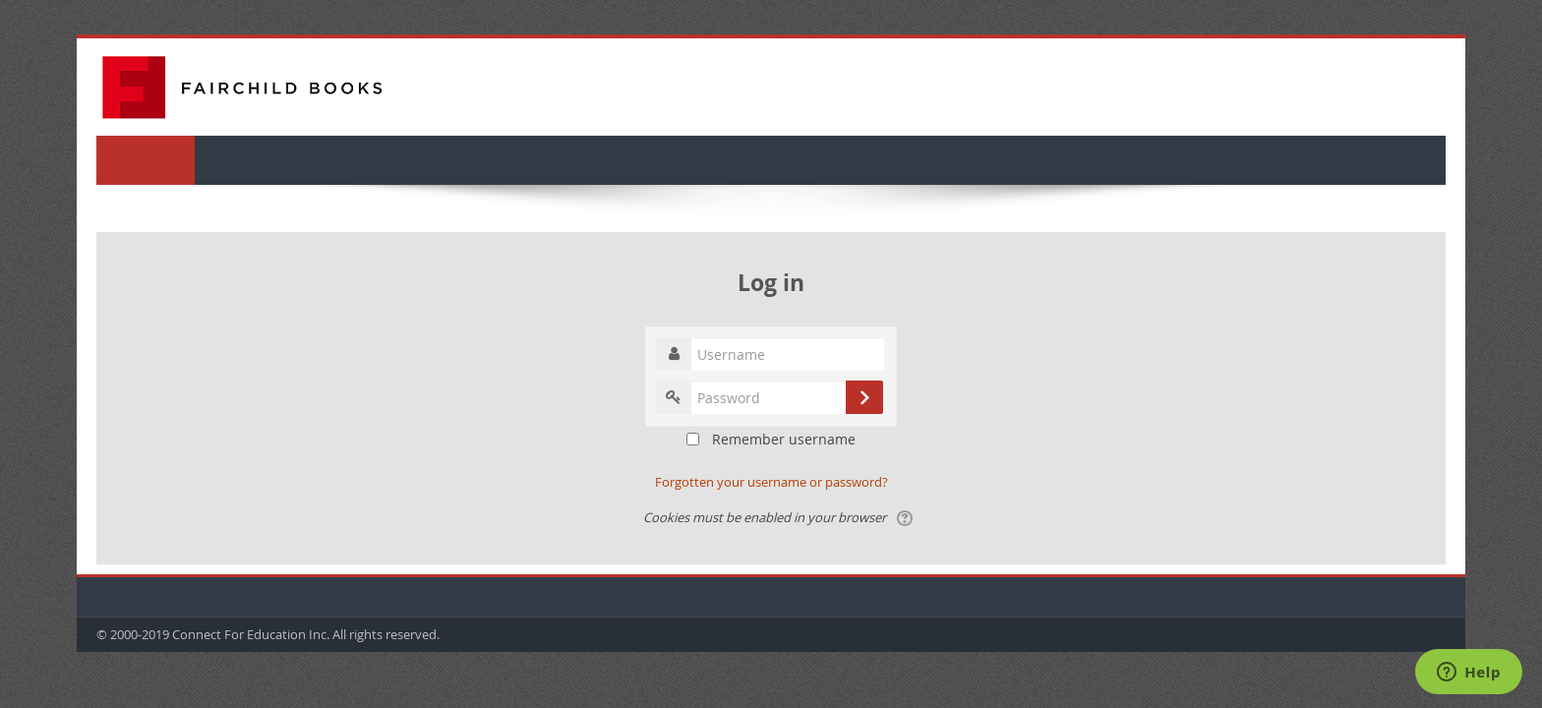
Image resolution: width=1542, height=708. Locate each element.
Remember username (784, 439)
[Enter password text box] (770, 397)
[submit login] (864, 397)
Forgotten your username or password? (771, 482)
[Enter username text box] (770, 354)
